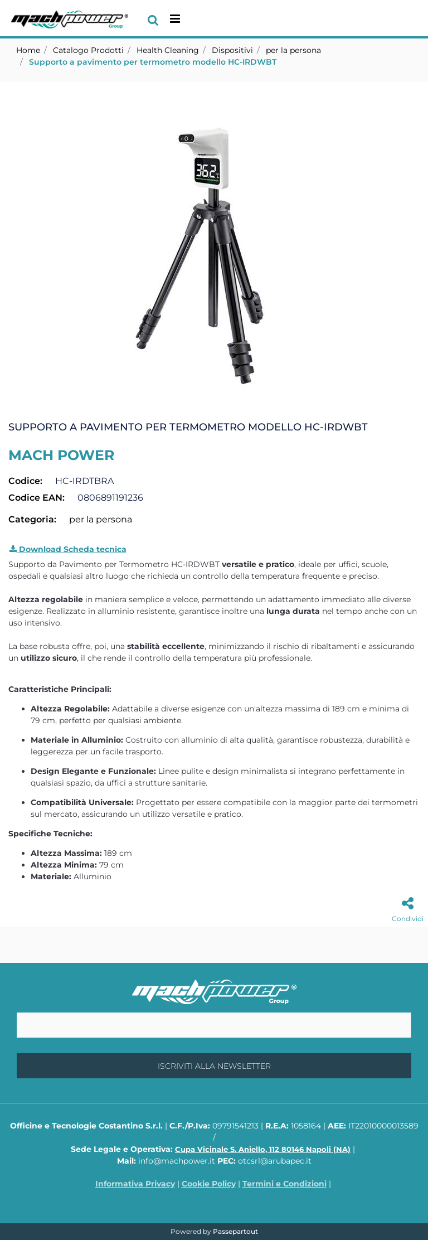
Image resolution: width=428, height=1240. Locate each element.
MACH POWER (61, 455)
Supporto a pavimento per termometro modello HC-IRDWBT (152, 62)
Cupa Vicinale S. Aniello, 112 (263, 1149)
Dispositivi (232, 50)
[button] (214, 248)
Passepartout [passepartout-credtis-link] (235, 1231)
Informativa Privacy (135, 1184)
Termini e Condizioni (284, 1184)
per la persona (293, 50)
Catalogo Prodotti (88, 50)
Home (28, 50)
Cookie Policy (209, 1184)
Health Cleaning (168, 50)
